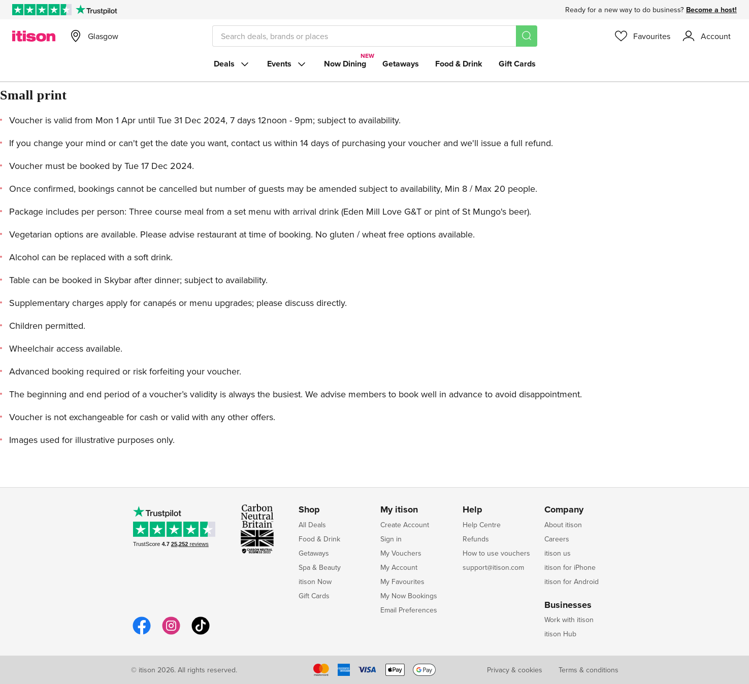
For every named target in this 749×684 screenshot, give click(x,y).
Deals (232, 64)
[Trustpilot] (96, 10)
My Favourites (402, 581)
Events (287, 64)
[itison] (33, 36)
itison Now (315, 581)
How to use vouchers (496, 553)
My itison (399, 510)
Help (472, 510)
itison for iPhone (570, 567)
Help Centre (482, 525)
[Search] (526, 36)
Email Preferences (408, 610)
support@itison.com (493, 567)
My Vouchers (400, 553)
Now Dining (345, 64)
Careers (556, 539)
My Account (398, 567)
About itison (563, 525)
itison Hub (560, 634)
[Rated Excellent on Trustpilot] (42, 9)
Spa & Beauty (320, 567)
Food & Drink (458, 64)
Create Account (404, 525)
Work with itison (569, 619)
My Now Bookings (408, 596)
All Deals (312, 525)
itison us (557, 553)
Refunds (476, 539)
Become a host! (711, 10)
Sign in (391, 539)
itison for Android (571, 581)
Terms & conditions (588, 670)
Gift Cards (517, 64)
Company (563, 510)
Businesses (568, 605)
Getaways (400, 64)
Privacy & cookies (514, 670)
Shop (309, 510)
